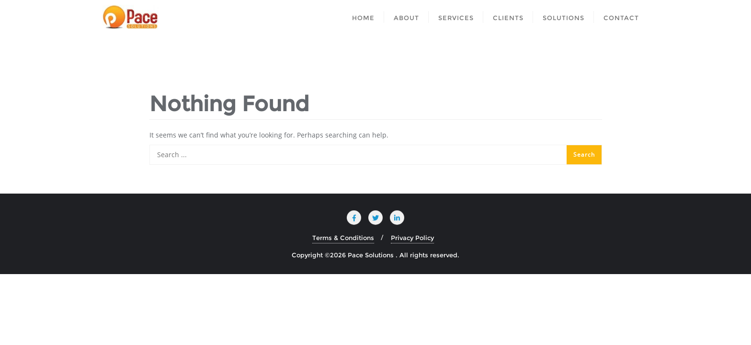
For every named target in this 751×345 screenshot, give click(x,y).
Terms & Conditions (343, 238)
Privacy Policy (412, 238)
